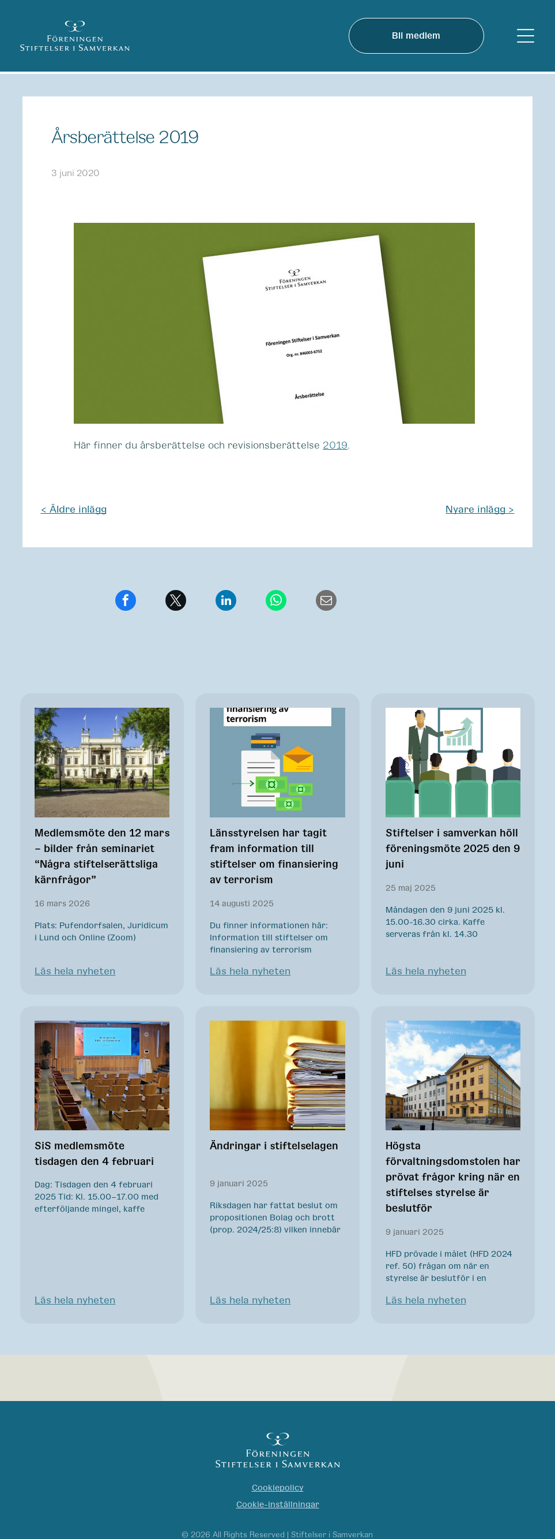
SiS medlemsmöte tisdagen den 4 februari (94, 1154)
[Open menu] (525, 35)
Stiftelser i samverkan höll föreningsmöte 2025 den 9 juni (453, 849)
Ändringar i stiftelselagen (274, 1146)
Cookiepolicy (278, 1488)
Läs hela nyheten (75, 971)
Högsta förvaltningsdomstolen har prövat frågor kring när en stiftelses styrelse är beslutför (453, 1177)
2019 (335, 445)
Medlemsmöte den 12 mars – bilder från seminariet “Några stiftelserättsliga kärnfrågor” (102, 857)
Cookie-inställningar (277, 1504)
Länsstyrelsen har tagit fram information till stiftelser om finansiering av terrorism (274, 857)
